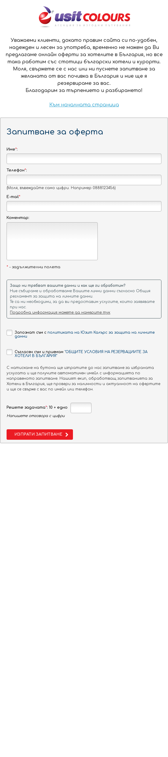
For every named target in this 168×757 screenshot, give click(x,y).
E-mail (13, 197)
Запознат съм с (81, 334)
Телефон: (17, 170)
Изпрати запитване (38, 434)
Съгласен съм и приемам (77, 353)
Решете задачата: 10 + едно (37, 407)
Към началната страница (84, 105)
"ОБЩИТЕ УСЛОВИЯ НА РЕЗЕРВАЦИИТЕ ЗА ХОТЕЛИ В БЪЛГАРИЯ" (81, 354)
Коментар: (18, 218)
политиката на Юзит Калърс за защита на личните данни (85, 334)
